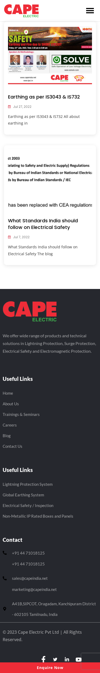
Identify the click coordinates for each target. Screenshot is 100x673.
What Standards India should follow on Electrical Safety (43, 224)
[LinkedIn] (67, 659)
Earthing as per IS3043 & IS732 (44, 96)
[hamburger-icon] (90, 10)
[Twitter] (55, 659)
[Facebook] (43, 659)
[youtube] (78, 659)
